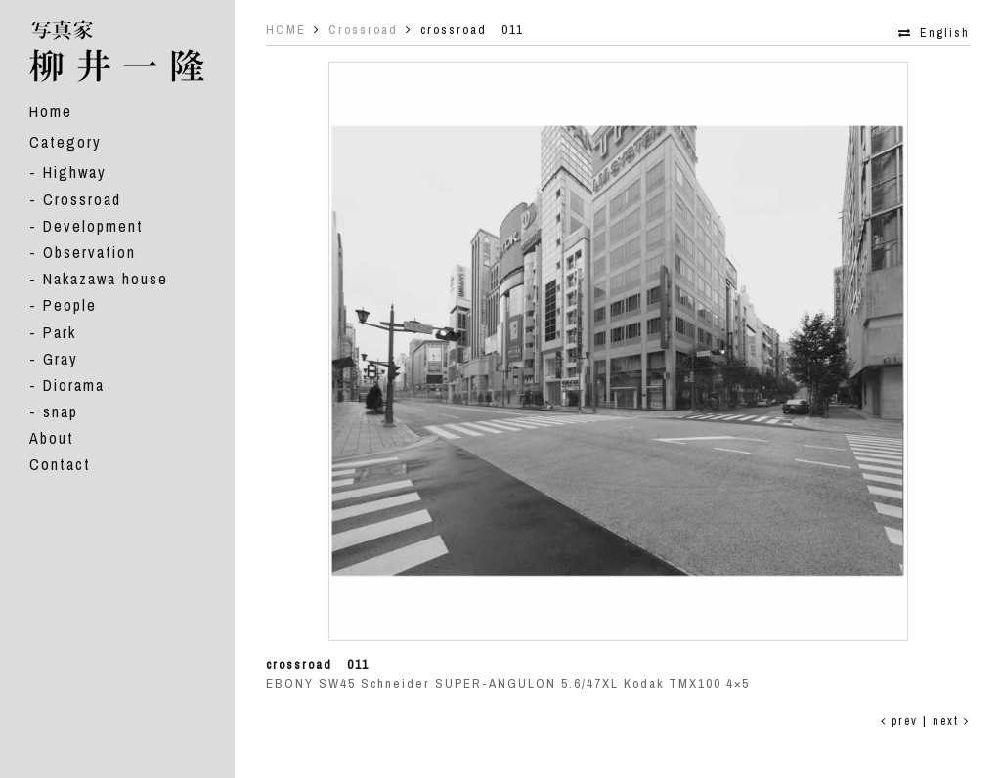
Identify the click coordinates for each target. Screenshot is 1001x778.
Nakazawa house (105, 278)
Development (93, 226)
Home (50, 111)
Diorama (74, 385)
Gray (60, 358)
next (951, 721)
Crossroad (82, 199)
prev (899, 721)
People (70, 305)
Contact (60, 464)
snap (60, 411)
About (51, 438)
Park (59, 332)
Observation (89, 252)
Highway (75, 172)
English (945, 33)
